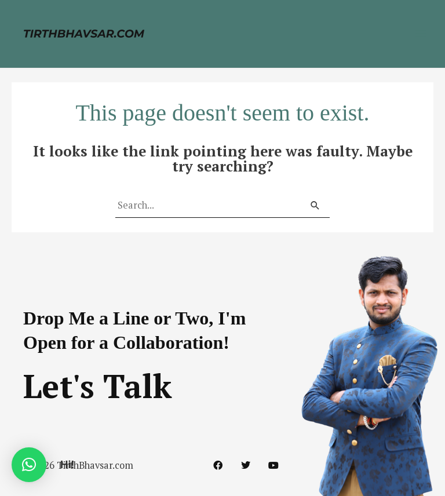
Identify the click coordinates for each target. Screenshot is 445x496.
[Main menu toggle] (420, 34)
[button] (29, 464)
